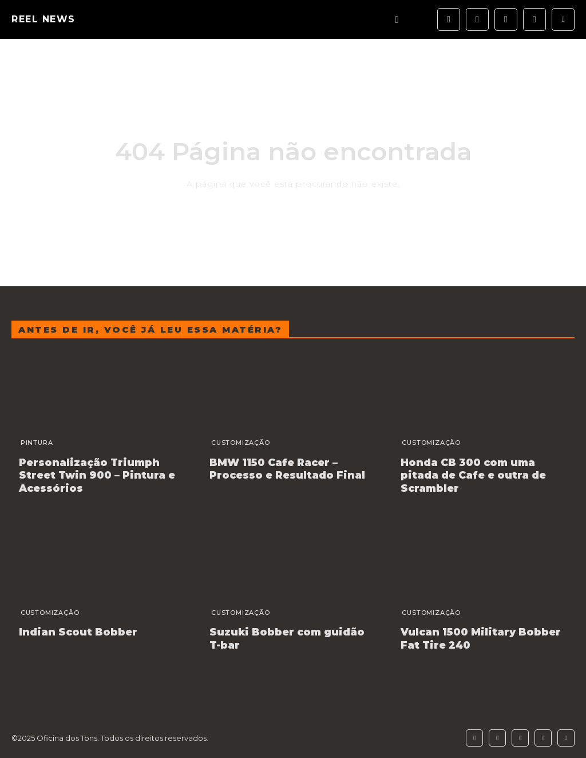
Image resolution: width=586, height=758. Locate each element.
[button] (397, 19)
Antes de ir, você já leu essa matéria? (150, 329)
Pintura (31, 443)
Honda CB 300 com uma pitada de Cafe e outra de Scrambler (481, 467)
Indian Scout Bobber (73, 627)
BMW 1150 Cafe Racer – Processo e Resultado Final (281, 467)
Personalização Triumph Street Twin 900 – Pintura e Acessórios (101, 473)
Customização (235, 443)
